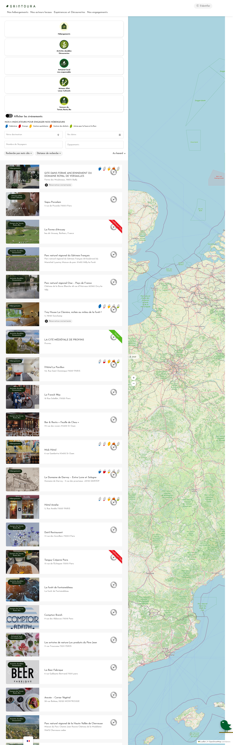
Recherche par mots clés (18, 80)
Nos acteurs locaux (41, 12)
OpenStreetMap (215, 742)
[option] (22, 104)
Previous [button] (8, 103)
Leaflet (202, 742)
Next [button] (36, 103)
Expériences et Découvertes (69, 12)
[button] (165, 401)
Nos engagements (97, 12)
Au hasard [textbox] (118, 80)
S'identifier (203, 5)
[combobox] (95, 71)
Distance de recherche (48, 80)
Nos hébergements (17, 12)
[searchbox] (81, 71)
